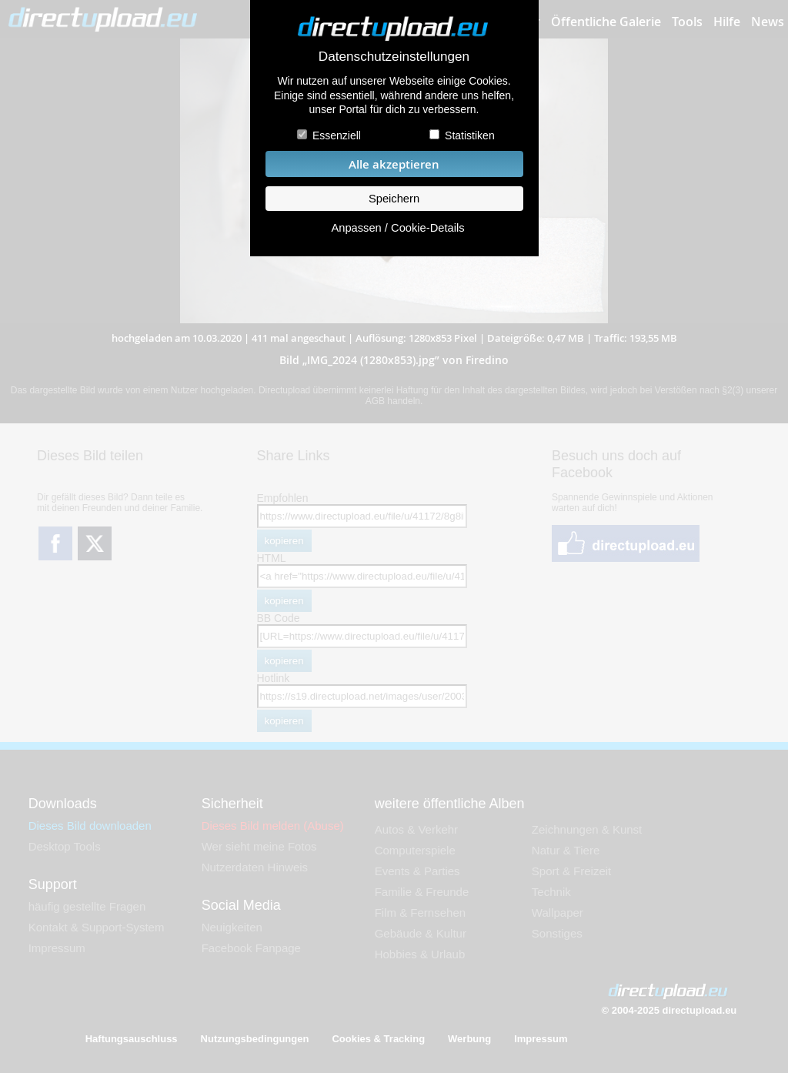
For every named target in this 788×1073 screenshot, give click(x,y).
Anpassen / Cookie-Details (397, 228)
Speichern (394, 198)
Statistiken (470, 135)
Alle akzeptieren (394, 164)
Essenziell (336, 135)
